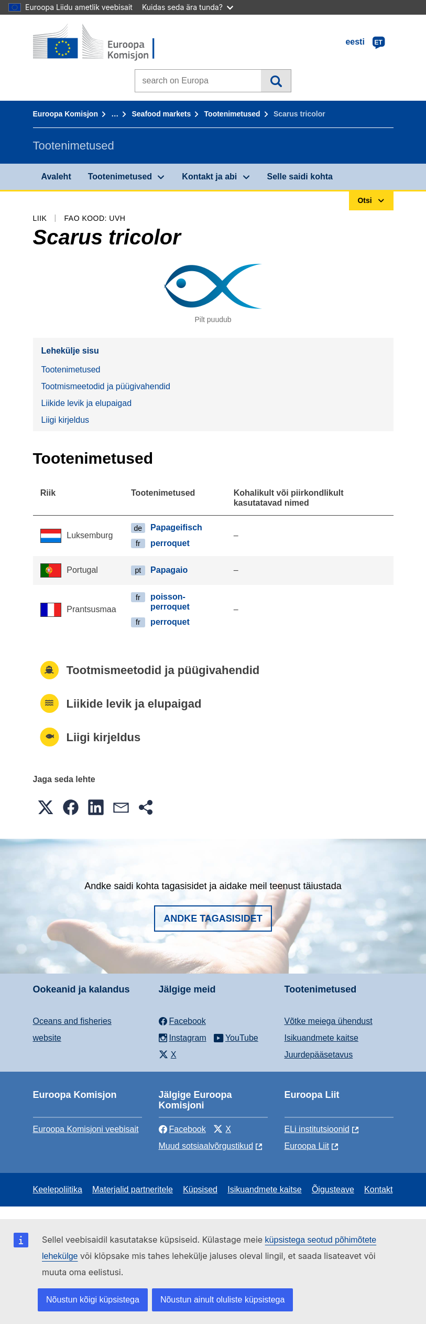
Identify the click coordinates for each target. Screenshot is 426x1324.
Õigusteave (333, 1189)
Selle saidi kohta (300, 176)
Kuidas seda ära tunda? (187, 7)
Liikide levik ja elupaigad (86, 403)
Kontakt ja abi (209, 176)
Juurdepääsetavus (319, 1054)
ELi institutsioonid (317, 1129)
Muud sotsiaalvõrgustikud (206, 1145)
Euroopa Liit (307, 1145)
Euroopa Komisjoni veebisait (86, 1129)
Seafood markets (161, 114)
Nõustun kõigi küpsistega (92, 1299)
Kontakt (378, 1189)
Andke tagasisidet (213, 918)
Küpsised (200, 1189)
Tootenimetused (232, 114)
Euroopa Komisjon (65, 114)
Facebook (182, 1129)
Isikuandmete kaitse (321, 1037)
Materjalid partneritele (132, 1189)
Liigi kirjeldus (65, 419)
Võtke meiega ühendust (329, 1021)
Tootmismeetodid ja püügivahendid (105, 386)
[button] (45, 807)
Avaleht (56, 176)
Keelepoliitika (57, 1189)
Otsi (276, 81)
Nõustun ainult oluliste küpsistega (222, 1299)
